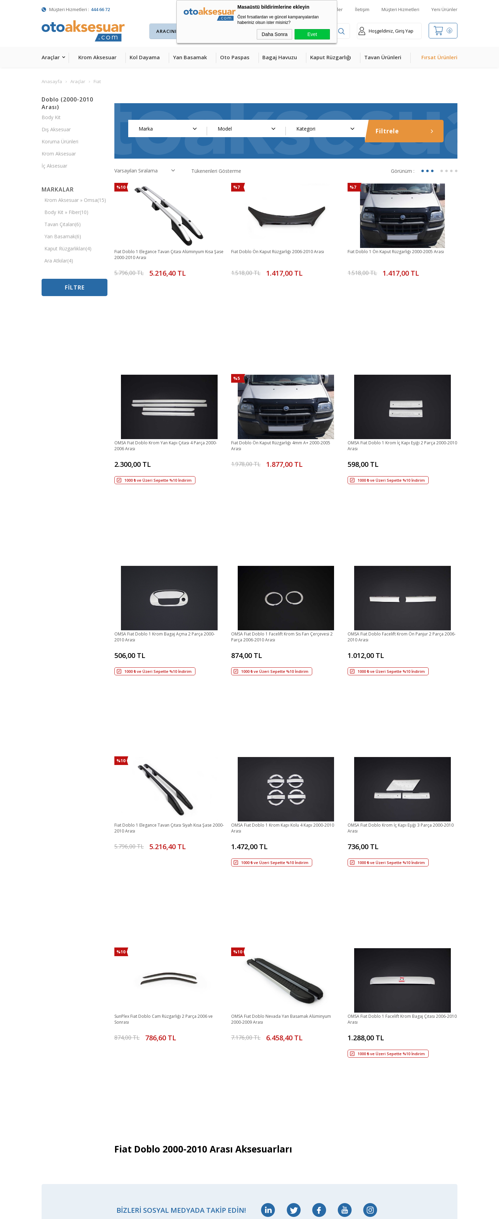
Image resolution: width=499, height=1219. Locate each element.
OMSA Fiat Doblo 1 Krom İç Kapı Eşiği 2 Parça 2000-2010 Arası (399, 385)
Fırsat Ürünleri (439, 57)
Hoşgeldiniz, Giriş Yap (385, 31)
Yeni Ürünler (444, 9)
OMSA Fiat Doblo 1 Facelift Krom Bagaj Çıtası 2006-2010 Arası (399, 774)
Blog (185, 1046)
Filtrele (404, 131)
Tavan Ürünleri (382, 57)
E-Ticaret (229, 1210)
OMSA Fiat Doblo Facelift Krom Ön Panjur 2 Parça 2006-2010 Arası (397, 515)
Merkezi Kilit (124, 988)
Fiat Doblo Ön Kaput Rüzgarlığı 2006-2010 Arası (284, 252)
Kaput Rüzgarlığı (330, 57)
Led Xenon (53, 1133)
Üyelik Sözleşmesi (269, 1002)
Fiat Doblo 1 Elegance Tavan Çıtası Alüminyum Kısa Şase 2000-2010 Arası (166, 255)
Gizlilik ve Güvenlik (270, 1060)
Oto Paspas (235, 57)
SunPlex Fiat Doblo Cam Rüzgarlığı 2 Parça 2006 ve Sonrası (168, 774)
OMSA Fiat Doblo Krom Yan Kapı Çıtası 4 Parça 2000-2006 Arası (167, 385)
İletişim (362, 9)
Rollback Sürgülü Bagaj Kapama (136, 1104)
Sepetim (189, 1031)
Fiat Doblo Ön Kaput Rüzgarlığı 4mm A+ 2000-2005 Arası (283, 385)
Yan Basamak (190, 57)
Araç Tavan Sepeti (131, 1031)
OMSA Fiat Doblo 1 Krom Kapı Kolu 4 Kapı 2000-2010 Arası (285, 644)
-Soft (213, 1210)
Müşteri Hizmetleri (400, 9)
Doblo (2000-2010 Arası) (67, 103)
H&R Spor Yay (57, 1118)
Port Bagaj (123, 1089)
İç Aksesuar (54, 165)
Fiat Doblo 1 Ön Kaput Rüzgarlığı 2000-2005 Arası (397, 255)
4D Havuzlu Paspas (63, 1031)
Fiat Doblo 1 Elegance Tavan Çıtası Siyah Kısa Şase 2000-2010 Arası (165, 644)
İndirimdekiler (195, 1002)
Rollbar (118, 1046)
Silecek (118, 1075)
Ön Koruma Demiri (132, 1060)
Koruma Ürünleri (60, 141)
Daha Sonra (275, 34)
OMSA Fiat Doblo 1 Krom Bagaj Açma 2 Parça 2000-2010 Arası (166, 515)
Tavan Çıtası (55, 1060)
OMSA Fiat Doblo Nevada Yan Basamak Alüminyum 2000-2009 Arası (276, 774)
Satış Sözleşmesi (268, 1031)
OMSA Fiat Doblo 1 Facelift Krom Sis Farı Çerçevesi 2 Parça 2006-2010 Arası (277, 515)
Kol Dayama (145, 57)
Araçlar (51, 57)
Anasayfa (190, 973)
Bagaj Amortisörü (131, 973)
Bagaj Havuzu (279, 57)
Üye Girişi (260, 1017)
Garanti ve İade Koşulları (277, 1046)
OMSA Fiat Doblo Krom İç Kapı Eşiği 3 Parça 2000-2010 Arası (397, 644)
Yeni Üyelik (261, 988)
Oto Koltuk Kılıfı (59, 1089)
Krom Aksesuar (97, 57)
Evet (312, 34)
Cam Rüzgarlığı (58, 1075)
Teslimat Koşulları (269, 973)
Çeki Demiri (124, 1002)
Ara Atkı (119, 1017)
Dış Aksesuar (56, 129)
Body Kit (51, 117)
